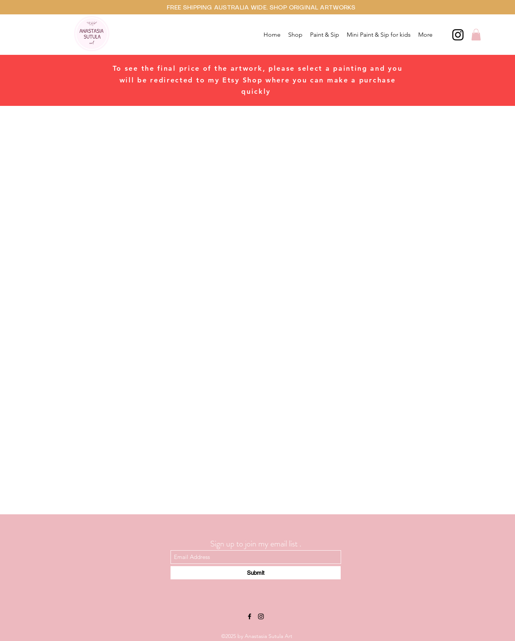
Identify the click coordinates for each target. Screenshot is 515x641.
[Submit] (256, 572)
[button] (476, 34)
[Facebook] (249, 616)
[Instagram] (457, 34)
